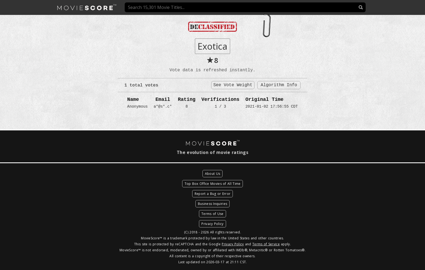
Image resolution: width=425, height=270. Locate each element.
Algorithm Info (279, 85)
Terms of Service (266, 244)
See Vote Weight (232, 85)
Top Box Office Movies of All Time (213, 183)
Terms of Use (212, 213)
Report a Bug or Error (212, 193)
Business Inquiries (212, 203)
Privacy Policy (212, 223)
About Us (212, 173)
